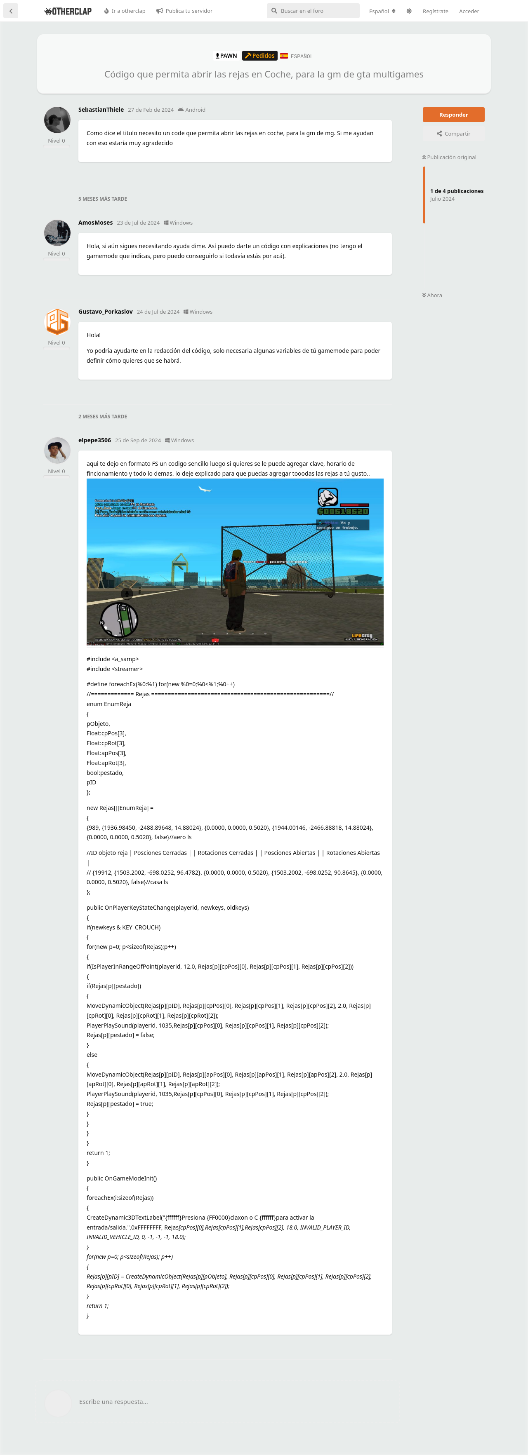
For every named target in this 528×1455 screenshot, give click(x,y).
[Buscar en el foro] (313, 10)
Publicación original (449, 156)
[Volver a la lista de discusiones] (10, 10)
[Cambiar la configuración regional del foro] (382, 11)
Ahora (432, 294)
